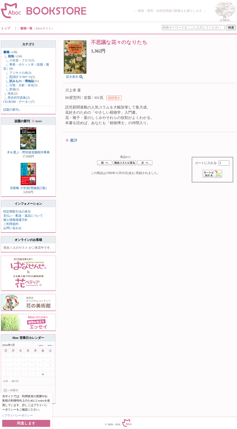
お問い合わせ (12, 228)
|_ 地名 (8, 93)
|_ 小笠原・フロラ (17, 60)
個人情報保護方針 (15, 219)
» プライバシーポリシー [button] (17, 415)
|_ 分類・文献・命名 (18, 85)
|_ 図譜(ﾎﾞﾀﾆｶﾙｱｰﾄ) (17, 77)
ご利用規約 (11, 224)
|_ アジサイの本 (15, 72)
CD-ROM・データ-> (17, 101)
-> (7, 52)
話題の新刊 (28, 121)
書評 (73, 140)
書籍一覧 (37, 28)
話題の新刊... (12, 109)
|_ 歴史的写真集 (14, 97)
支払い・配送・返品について (23, 215)
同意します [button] (26, 423)
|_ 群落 (9, 89)
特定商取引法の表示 (17, 211)
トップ (5, 28)
